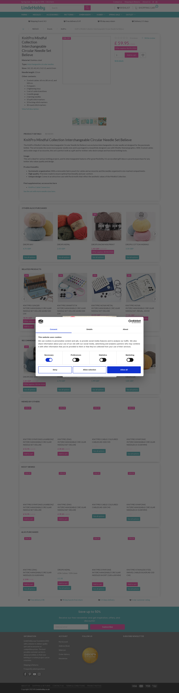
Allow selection (89, 370)
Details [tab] (90, 329)
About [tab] (125, 329)
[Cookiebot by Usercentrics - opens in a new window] (130, 321)
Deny (55, 370)
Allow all (124, 370)
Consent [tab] (53, 329)
